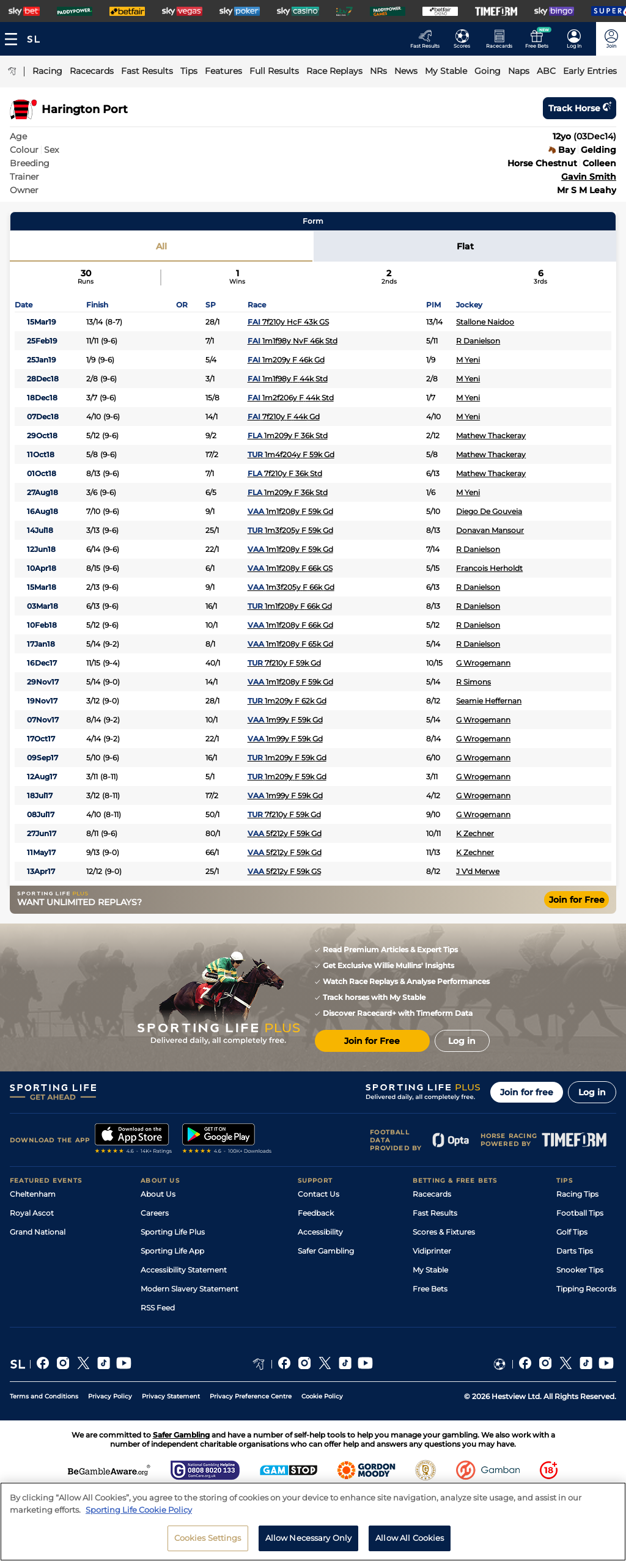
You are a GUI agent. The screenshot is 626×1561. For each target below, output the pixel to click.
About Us (158, 1194)
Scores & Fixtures (444, 1231)
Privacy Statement (171, 1396)
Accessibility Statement (184, 1269)
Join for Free (577, 899)
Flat (465, 246)
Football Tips (579, 1213)
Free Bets (430, 1288)
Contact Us (318, 1194)
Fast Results (435, 1213)
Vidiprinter (432, 1250)
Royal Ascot (32, 1213)
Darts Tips (574, 1250)
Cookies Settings (207, 1545)
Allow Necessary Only (308, 1545)
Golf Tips (571, 1231)
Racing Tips (577, 1194)
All (161, 246)
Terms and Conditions (44, 1396)
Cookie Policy (322, 1396)
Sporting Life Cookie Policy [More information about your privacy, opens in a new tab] (139, 1516)
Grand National (37, 1231)
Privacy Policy (110, 1396)
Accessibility (320, 1231)
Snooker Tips (579, 1269)
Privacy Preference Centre (251, 1396)
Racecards (432, 1194)
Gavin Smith (588, 176)
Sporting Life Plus (173, 1231)
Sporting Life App (172, 1250)
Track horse (579, 108)
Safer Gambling (326, 1250)
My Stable (430, 1269)
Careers (155, 1213)
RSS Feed (158, 1307)
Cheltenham (33, 1194)
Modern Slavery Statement (189, 1288)
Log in (592, 1092)
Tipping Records (586, 1288)
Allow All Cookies (409, 1545)
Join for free (526, 1092)
